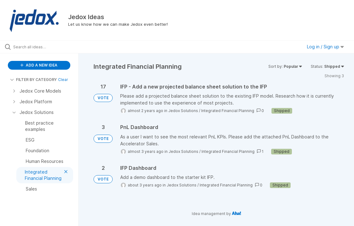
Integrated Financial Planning (227, 110)
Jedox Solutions (183, 110)
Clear (63, 79)
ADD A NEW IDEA (38, 65)
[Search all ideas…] (43, 47)
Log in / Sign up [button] (325, 46)
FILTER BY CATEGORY (33, 79)
